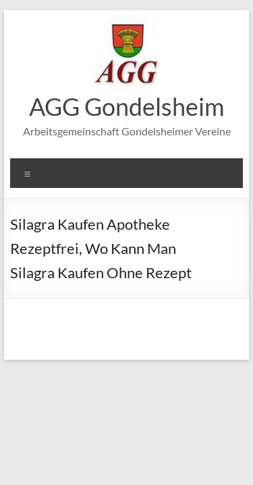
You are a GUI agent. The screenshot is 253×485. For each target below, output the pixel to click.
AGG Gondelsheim (127, 106)
